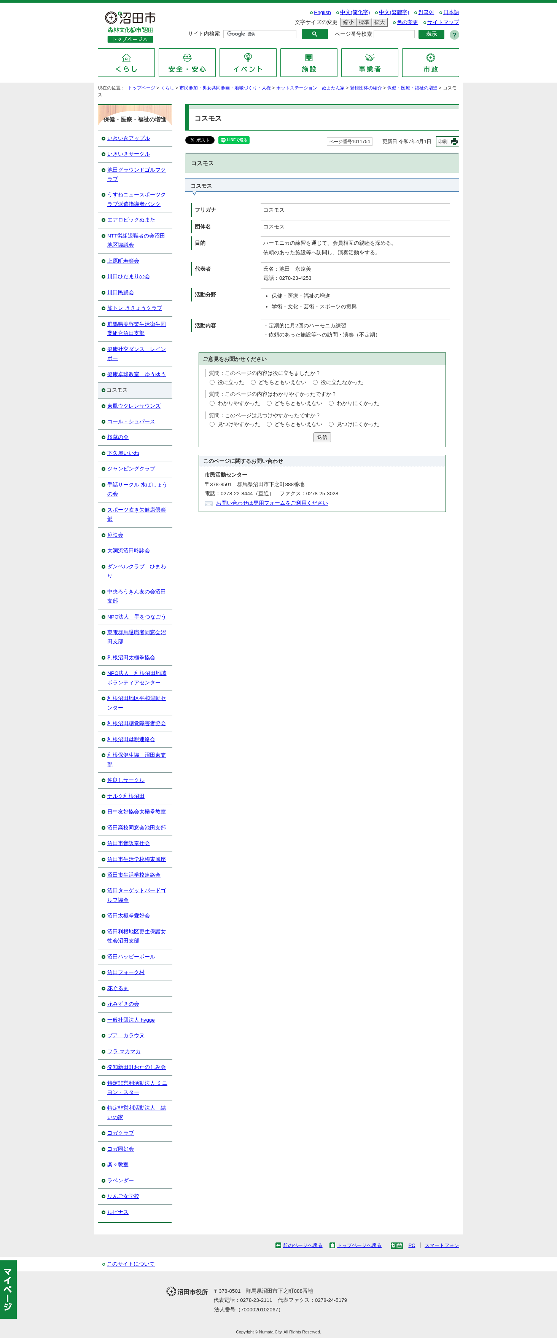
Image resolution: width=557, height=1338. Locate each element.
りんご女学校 (123, 1196)
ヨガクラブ (120, 1133)
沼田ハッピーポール (131, 957)
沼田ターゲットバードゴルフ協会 (136, 895)
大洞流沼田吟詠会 (128, 550)
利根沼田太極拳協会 (131, 657)
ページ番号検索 (353, 34)
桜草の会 (118, 437)
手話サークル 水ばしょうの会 (137, 489)
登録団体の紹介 (366, 88)
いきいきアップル (128, 138)
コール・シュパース (131, 421)
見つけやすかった (239, 424)
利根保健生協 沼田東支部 (136, 759)
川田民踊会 (120, 292)
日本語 (451, 12)
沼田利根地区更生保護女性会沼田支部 (136, 936)
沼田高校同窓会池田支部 (136, 828)
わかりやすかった (239, 403)
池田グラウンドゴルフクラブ (136, 174)
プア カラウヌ (126, 1035)
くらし (167, 88)
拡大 (378, 22)
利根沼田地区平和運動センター (136, 702)
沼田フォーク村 (126, 972)
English (322, 12)
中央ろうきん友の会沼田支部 (136, 596)
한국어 (426, 12)
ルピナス (118, 1212)
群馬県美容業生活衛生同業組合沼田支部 (136, 328)
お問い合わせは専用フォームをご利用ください (272, 503)
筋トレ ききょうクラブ (134, 308)
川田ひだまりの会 (128, 276)
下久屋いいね (123, 453)
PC (411, 1245)
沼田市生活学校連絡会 (134, 875)
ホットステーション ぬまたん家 (310, 88)
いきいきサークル (128, 154)
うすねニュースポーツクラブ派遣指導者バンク (136, 199)
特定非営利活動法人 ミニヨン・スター (137, 1087)
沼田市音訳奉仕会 (128, 843)
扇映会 (115, 535)
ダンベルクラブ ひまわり (136, 571)
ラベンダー (120, 1180)
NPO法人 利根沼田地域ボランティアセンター (136, 677)
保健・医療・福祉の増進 (412, 88)
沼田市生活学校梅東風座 (136, 859)
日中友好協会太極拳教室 (136, 812)
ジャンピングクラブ (131, 469)
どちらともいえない (282, 382)
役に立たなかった (342, 382)
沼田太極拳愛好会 (128, 916)
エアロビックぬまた (131, 220)
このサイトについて (131, 1264)
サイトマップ (443, 22)
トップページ (141, 88)
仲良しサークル (126, 780)
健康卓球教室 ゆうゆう (136, 374)
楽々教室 (118, 1164)
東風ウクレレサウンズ (134, 406)
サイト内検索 (204, 34)
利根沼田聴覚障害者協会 (136, 723)
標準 (362, 22)
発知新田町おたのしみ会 (136, 1067)
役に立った (231, 382)
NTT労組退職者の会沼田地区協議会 (136, 240)
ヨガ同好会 (120, 1149)
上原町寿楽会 (123, 261)
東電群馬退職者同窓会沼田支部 (136, 637)
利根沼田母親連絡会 (131, 739)
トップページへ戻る (359, 1245)
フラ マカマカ (124, 1051)
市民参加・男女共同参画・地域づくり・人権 (225, 88)
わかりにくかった (358, 403)
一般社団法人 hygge (131, 1020)
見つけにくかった (358, 424)
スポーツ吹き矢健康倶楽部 (136, 514)
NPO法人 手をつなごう (136, 617)
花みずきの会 (123, 1004)
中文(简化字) (355, 12)
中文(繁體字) (394, 12)
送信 (322, 437)
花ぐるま (118, 988)
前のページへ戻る (303, 1245)
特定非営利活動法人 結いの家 (136, 1112)
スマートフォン (442, 1245)
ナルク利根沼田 (126, 796)
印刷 (442, 141)
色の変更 (407, 22)
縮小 (347, 22)
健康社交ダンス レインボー (136, 353)
